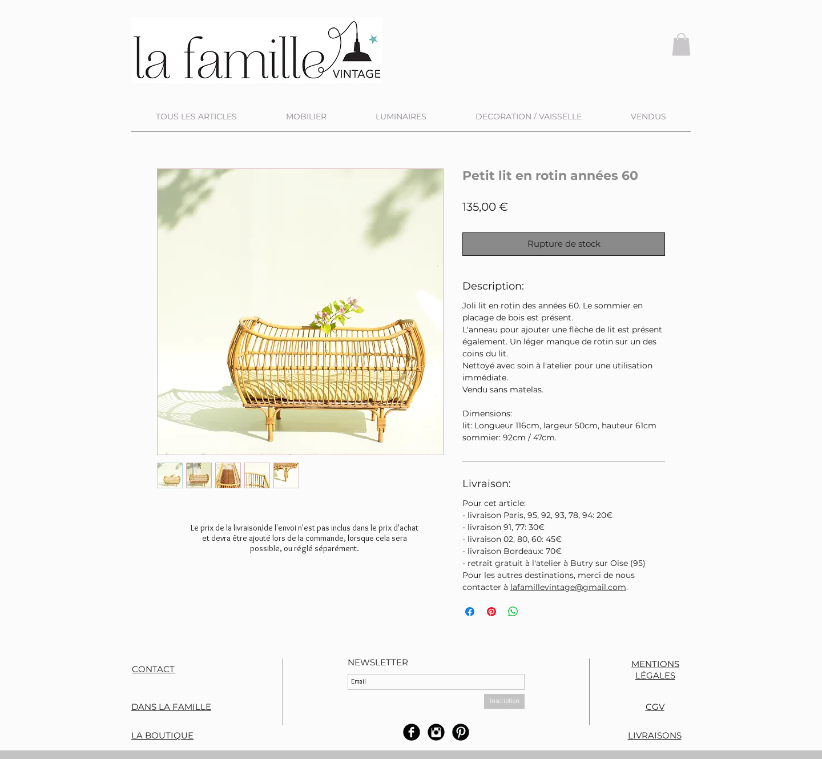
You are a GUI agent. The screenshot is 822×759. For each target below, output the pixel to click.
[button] (681, 44)
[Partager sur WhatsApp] (513, 612)
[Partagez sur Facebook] (470, 612)
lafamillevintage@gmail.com (568, 587)
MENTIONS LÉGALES (655, 669)
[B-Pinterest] (460, 732)
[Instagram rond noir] (436, 732)
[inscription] (504, 701)
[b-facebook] (411, 732)
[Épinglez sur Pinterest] (491, 612)
